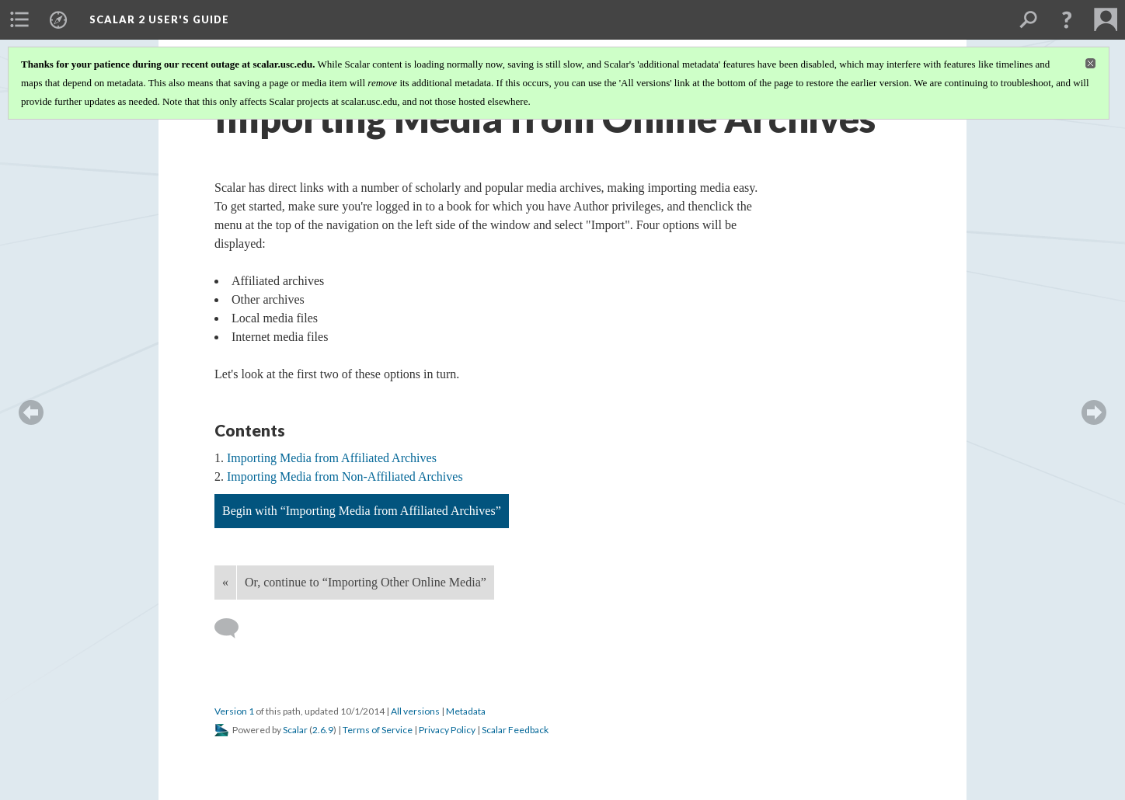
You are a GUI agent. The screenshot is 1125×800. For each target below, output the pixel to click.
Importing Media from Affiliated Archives (332, 457)
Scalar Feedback (515, 730)
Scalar (295, 730)
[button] (1066, 19)
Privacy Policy (447, 730)
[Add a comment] (233, 628)
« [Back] (225, 582)
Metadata (466, 711)
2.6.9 (322, 730)
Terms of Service (378, 730)
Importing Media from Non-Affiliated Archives (345, 476)
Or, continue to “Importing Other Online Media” (365, 582)
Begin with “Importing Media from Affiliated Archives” (361, 510)
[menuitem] (19, 19)
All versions (415, 711)
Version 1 (234, 711)
